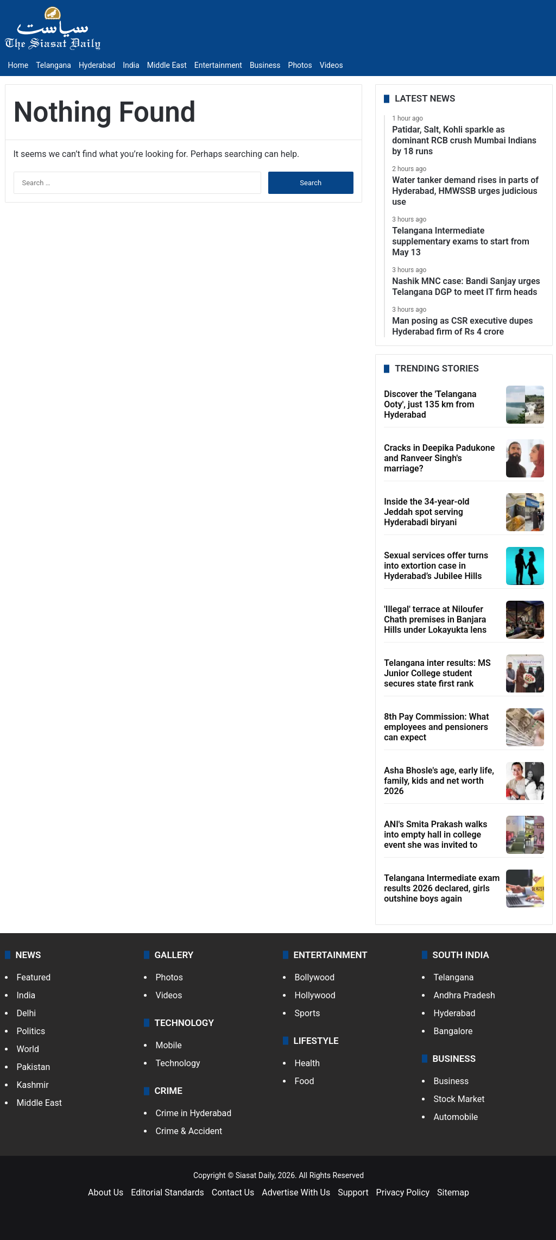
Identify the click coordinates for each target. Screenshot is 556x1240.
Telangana (53, 65)
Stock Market (459, 1099)
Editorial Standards (167, 1192)
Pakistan (33, 1067)
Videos (331, 65)
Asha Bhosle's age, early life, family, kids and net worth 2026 (439, 780)
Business (265, 65)
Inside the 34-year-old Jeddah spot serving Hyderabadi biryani (426, 511)
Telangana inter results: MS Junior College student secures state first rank (437, 673)
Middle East (167, 65)
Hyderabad (97, 65)
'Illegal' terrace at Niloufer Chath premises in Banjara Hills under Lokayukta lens (435, 619)
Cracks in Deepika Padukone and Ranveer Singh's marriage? (439, 458)
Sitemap (453, 1192)
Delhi (26, 1013)
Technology (178, 1063)
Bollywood (315, 977)
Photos (300, 65)
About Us (105, 1192)
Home (18, 65)
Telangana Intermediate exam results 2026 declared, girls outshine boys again (442, 888)
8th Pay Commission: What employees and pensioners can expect (436, 727)
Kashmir (33, 1085)
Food (304, 1081)
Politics (31, 1031)
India (131, 65)
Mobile (169, 1045)
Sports (307, 1013)
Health (307, 1063)
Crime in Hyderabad (194, 1113)
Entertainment (218, 65)
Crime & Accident (189, 1131)
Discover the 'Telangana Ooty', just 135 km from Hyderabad (430, 404)
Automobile (456, 1117)
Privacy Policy (403, 1192)
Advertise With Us (296, 1192)
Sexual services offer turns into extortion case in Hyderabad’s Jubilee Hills (436, 565)
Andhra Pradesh (464, 995)
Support (353, 1192)
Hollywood (315, 995)
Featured (34, 977)
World (28, 1049)
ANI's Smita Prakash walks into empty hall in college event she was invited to (435, 834)
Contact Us (233, 1192)
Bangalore (453, 1031)
